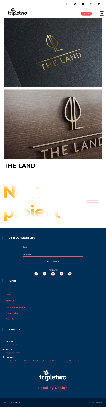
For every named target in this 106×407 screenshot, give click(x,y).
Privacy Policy (12, 313)
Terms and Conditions (15, 307)
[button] (86, 14)
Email (9, 349)
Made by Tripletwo (95, 402)
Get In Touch (11, 319)
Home (8, 295)
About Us (10, 301)
